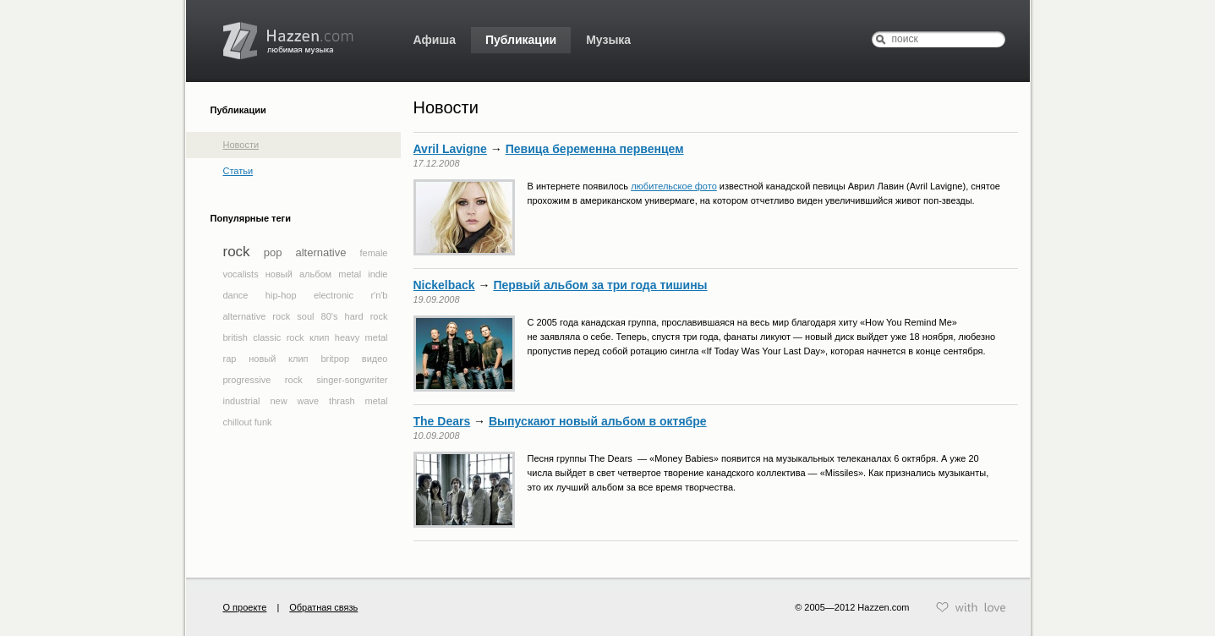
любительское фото (674, 186)
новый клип (278, 359)
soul (305, 316)
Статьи (238, 171)
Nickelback (444, 285)
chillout (237, 422)
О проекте (245, 607)
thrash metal (358, 401)
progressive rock (263, 380)
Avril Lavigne (450, 149)
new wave (294, 401)
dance (236, 295)
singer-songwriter (351, 380)
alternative (320, 252)
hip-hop (281, 295)
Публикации (520, 40)
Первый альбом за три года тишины (600, 285)
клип (319, 337)
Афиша (434, 40)
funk (263, 422)
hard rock (366, 316)
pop (273, 252)
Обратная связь (323, 607)
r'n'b (378, 295)
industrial (241, 401)
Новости (241, 145)
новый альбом (298, 274)
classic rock (278, 337)
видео (375, 359)
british (235, 337)
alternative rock (257, 316)
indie (377, 274)
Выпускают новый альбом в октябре (598, 421)
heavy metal (361, 337)
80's (329, 316)
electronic (333, 295)
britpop (334, 359)
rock (236, 252)
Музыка (608, 40)
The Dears (442, 421)
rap (230, 359)
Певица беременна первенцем (595, 149)
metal (349, 274)
